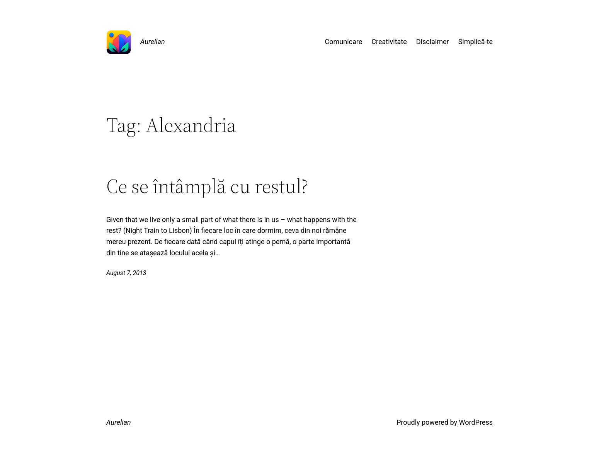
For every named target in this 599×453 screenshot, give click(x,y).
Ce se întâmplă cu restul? (207, 186)
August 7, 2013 (126, 273)
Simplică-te (475, 42)
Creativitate (389, 42)
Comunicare (343, 42)
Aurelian (152, 42)
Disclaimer (432, 42)
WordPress (476, 422)
